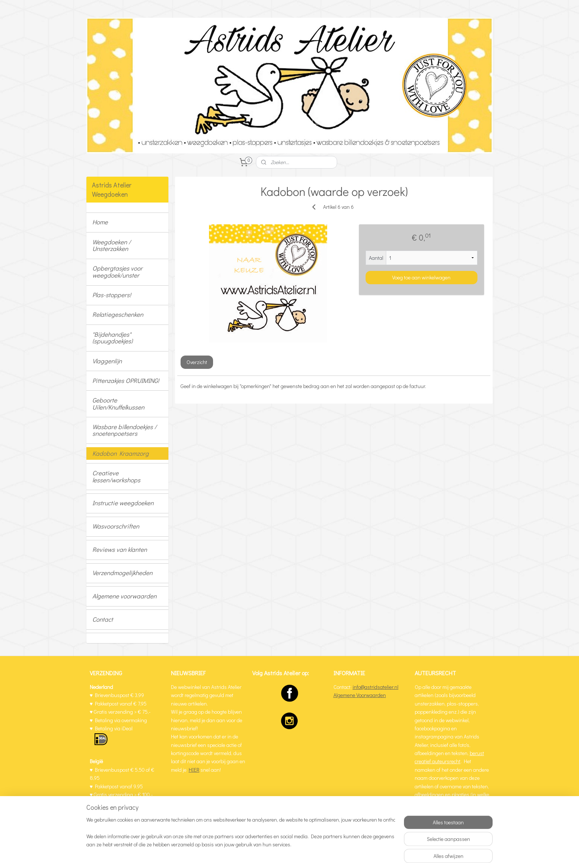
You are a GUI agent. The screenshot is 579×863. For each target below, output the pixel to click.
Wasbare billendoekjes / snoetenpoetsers (124, 430)
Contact (102, 619)
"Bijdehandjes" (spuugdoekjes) (112, 338)
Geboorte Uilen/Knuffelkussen (118, 403)
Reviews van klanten (119, 549)
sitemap (276, 849)
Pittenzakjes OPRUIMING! (125, 380)
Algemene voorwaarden (124, 596)
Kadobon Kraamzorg (120, 453)
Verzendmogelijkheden (122, 572)
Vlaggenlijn (107, 361)
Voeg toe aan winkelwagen (421, 277)
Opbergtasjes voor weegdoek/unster (117, 271)
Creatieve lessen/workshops (116, 476)
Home (100, 222)
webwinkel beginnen (313, 849)
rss (288, 849)
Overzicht (196, 362)
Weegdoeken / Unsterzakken (111, 245)
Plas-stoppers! (111, 295)
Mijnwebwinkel (370, 849)
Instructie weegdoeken (123, 503)
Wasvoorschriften (115, 526)
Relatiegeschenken (117, 314)
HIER (194, 769)
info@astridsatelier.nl (375, 686)
